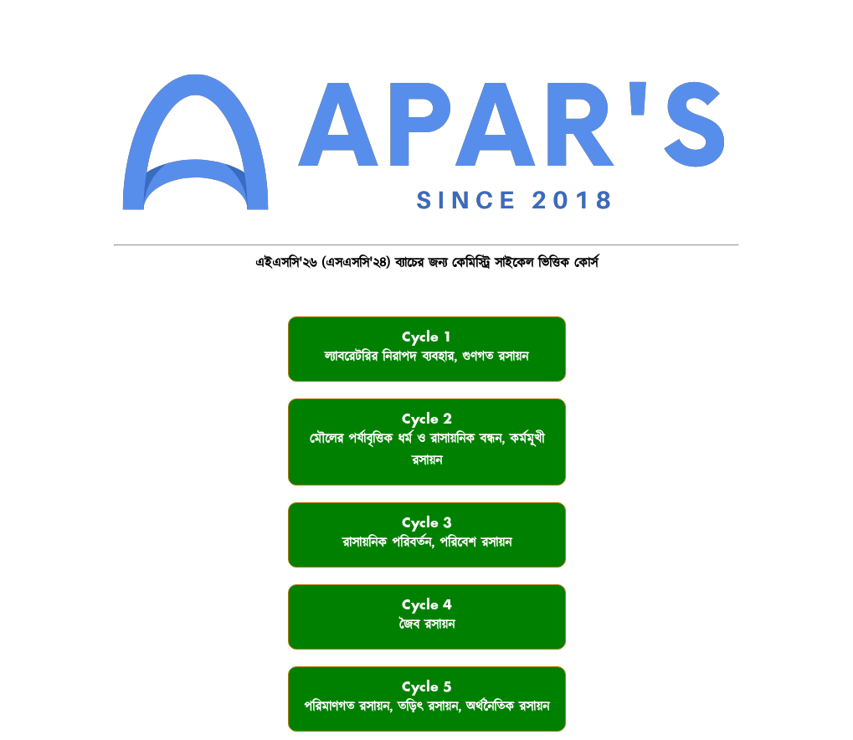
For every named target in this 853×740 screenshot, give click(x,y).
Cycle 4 (427, 617)
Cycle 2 (427, 441)
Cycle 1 (426, 349)
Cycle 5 (426, 699)
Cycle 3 (426, 534)
